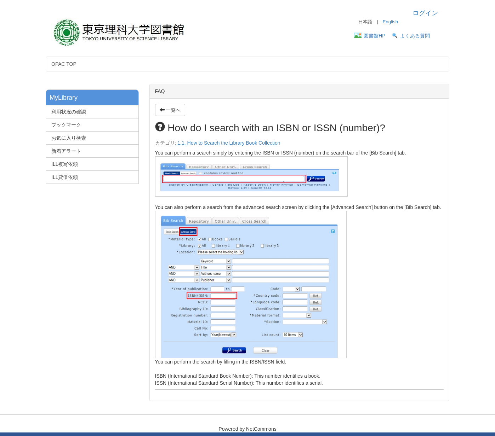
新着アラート (66, 151)
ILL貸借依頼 (64, 177)
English (390, 21)
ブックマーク (66, 125)
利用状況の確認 (68, 112)
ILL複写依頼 (64, 164)
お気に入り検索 (68, 138)
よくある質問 (415, 36)
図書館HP (374, 36)
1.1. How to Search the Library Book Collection (228, 143)
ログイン (425, 13)
